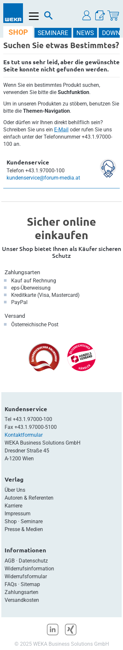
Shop (11, 521)
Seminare (32, 521)
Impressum (18, 513)
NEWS (85, 33)
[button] (86, 15)
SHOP (18, 32)
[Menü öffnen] (34, 16)
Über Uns (15, 490)
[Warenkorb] (113, 15)
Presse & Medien (24, 529)
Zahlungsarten (22, 272)
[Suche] (48, 17)
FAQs (11, 584)
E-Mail (61, 129)
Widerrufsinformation (29, 568)
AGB (10, 561)
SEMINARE (53, 33)
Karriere (13, 506)
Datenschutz (33, 561)
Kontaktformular (24, 435)
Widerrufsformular (26, 576)
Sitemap (30, 584)
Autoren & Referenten (29, 498)
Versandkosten (22, 600)
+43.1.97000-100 (32, 419)
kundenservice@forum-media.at (43, 178)
